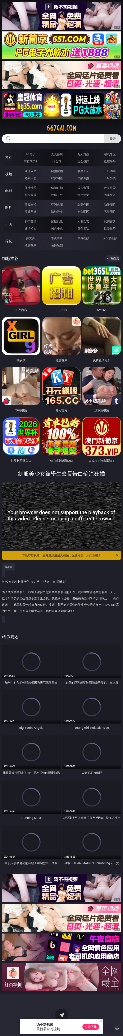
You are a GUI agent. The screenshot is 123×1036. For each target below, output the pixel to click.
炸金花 (57, 161)
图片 (8, 207)
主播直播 (83, 178)
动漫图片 (110, 204)
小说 (8, 224)
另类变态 (110, 195)
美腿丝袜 (30, 212)
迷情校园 (30, 228)
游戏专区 (110, 154)
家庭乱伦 (57, 221)
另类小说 (57, 228)
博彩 (8, 157)
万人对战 (83, 154)
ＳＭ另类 (110, 178)
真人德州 (57, 154)
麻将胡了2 (30, 161)
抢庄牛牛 (110, 161)
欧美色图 (83, 204)
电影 (8, 190)
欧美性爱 (110, 188)
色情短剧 (57, 245)
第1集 (8, 567)
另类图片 (110, 212)
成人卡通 (83, 188)
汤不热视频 (109, 238)
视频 (8, 174)
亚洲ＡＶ (30, 171)
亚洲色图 (57, 204)
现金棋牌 (83, 161)
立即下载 (91, 1027)
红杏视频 (30, 245)
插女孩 (30, 238)
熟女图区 (83, 212)
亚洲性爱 (30, 188)
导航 (8, 241)
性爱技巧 (110, 228)
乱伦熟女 (83, 195)
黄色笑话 (83, 228)
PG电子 (30, 154)
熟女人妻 (30, 178)
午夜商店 (57, 238)
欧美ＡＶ (83, 171)
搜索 (113, 139)
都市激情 (30, 221)
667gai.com (61, 128)
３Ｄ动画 (110, 171)
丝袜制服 (57, 178)
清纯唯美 (57, 212)
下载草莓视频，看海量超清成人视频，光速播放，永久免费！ (70, 555)
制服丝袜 (30, 195)
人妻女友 (83, 221)
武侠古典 (110, 221)
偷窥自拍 (30, 204)
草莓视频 (83, 238)
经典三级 (57, 195)
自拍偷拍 (57, 171)
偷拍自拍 (57, 188)
